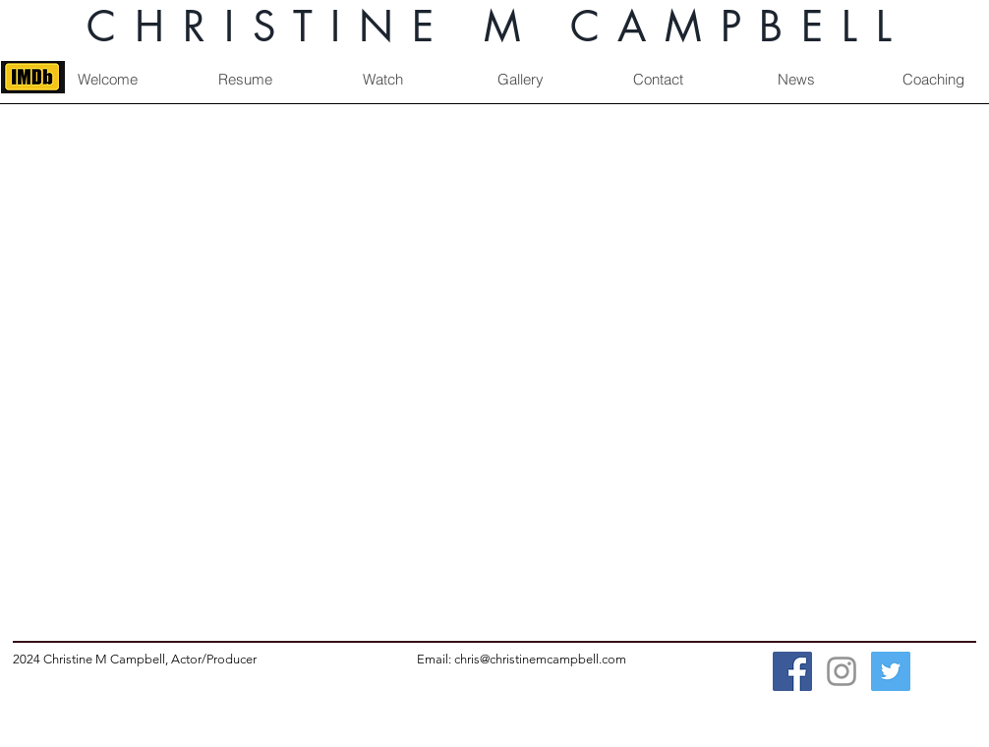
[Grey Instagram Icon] (841, 671)
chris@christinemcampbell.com (540, 659)
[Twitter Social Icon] (890, 671)
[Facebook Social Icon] (792, 671)
